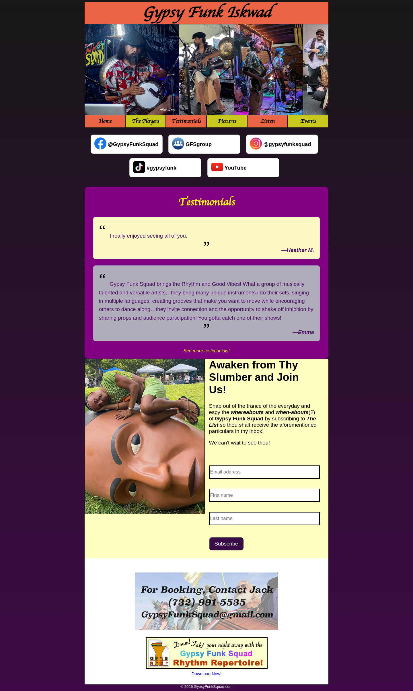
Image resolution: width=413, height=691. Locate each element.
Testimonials (186, 121)
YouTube (236, 168)
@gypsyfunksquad (287, 144)
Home (105, 121)
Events (308, 121)
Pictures (226, 121)
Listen (267, 121)
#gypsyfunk (161, 168)
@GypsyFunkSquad (133, 144)
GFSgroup (199, 144)
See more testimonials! (206, 350)
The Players (145, 121)
